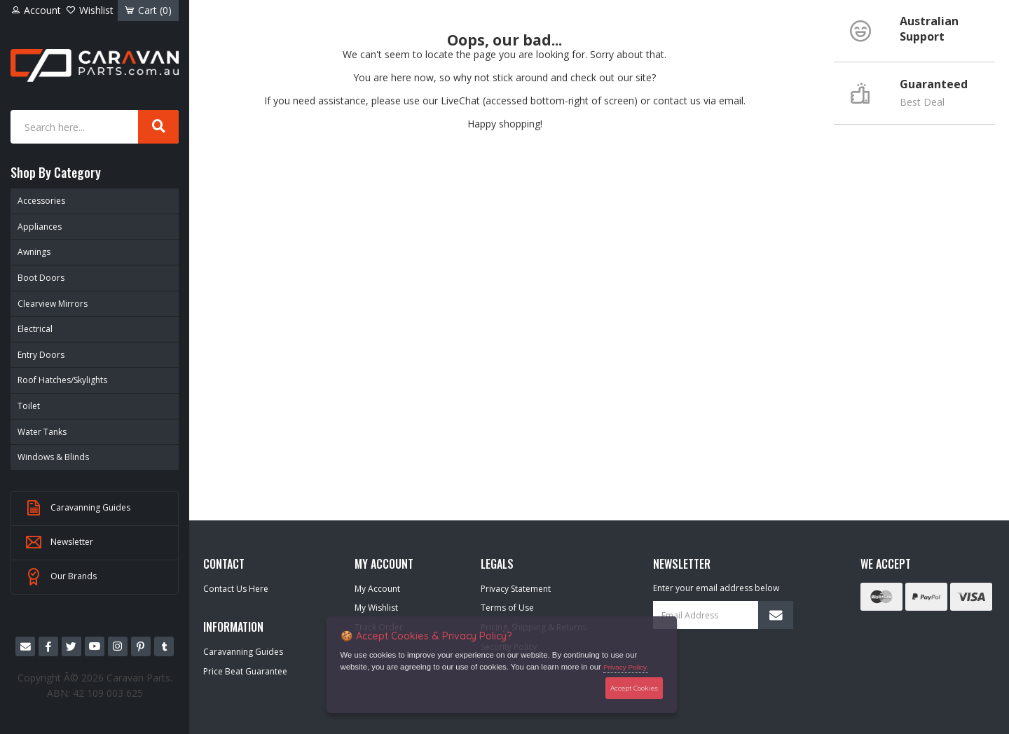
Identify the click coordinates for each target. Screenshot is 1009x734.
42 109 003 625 (108, 693)
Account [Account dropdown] (36, 10)
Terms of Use (507, 608)
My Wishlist (376, 608)
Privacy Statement (516, 589)
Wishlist (90, 10)
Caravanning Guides (77, 508)
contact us (677, 100)
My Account (377, 589)
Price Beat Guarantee (245, 671)
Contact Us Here (235, 589)
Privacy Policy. (625, 667)
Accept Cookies (634, 688)
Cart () (148, 10)
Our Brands (61, 577)
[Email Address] (723, 615)
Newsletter (59, 542)
